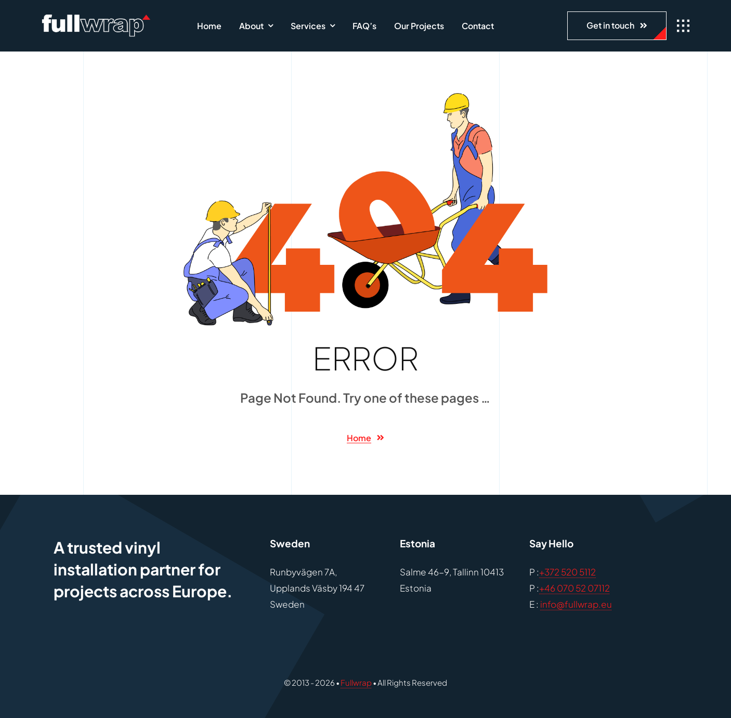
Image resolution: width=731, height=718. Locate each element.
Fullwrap (356, 682)
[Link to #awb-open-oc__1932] (683, 26)
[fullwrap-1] (96, 18)
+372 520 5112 (567, 572)
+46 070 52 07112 (574, 588)
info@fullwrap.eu (576, 604)
